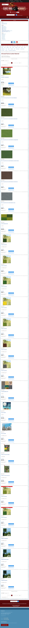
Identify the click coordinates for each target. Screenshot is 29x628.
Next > (20, 595)
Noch (4, 29)
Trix (5, 46)
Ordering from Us (13, 1)
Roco (10, 46)
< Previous (9, 595)
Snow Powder (3, 412)
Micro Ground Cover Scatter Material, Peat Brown (9, 181)
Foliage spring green (4, 538)
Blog (20, 0)
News (8, 0)
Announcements (16, 0)
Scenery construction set (5, 475)
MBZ (19, 47)
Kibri (10, 47)
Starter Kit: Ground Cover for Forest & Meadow (9, 97)
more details (11, 126)
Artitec (13, 47)
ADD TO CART (11, 83)
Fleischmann (14, 46)
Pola (4, 47)
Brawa (7, 46)
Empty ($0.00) (13, 12)
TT (3, 39)
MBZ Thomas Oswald (6, 31)
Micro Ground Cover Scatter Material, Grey (8, 202)
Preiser (22, 47)
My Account (7, 1)
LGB (22, 46)
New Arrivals (11, 0)
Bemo (17, 46)
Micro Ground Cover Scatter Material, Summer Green (10, 160)
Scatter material (4, 244)
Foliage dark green (4, 580)
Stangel (16, 47)
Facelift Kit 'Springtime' (5, 77)
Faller (4, 27)
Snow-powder (3, 433)
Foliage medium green (5, 559)
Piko (3, 26)
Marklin (3, 46)
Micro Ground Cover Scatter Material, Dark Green (9, 118)
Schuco (6, 50)
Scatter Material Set (4, 223)
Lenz (27, 46)
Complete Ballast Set (4, 391)
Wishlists (21, 1)
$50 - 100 (4, 23)
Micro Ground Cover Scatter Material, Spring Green (9, 139)
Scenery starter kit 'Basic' (5, 454)
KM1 (24, 46)
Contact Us (17, 1)
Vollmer (8, 47)
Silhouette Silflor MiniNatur (7, 30)
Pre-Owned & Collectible (12, 50)
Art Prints (3, 50)
